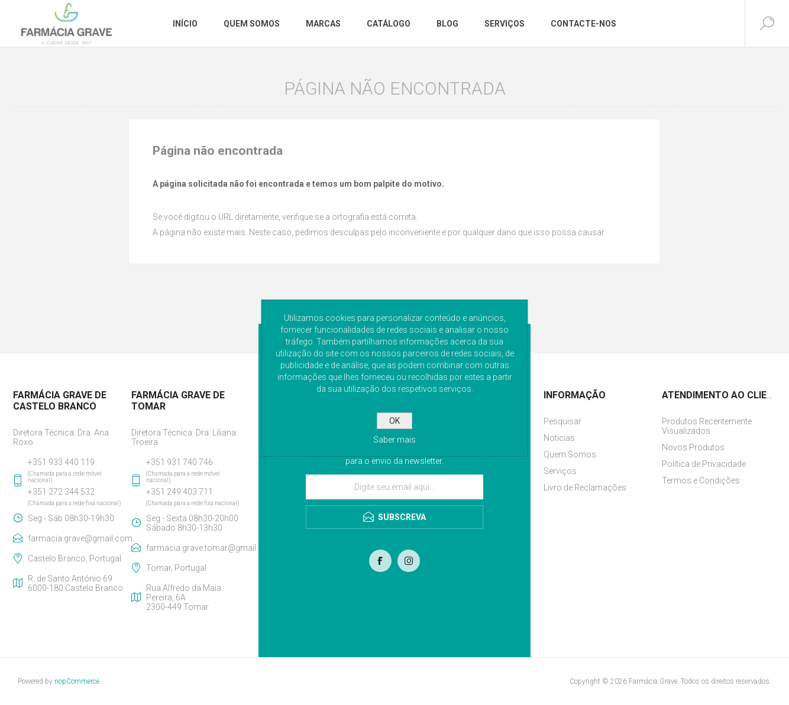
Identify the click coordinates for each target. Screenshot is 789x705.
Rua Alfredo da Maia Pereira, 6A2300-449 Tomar (183, 597)
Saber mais (394, 439)
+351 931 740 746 (179, 462)
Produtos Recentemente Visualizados (707, 426)
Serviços (560, 471)
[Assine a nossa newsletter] (394, 487)
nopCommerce (76, 681)
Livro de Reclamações (585, 487)
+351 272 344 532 (61, 491)
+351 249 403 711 (179, 491)
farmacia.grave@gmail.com (77, 538)
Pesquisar (562, 421)
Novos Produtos (693, 447)
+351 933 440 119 (61, 462)
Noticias (559, 438)
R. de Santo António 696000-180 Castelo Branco (75, 583)
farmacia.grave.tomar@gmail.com (195, 548)
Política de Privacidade (704, 464)
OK (394, 420)
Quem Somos (570, 454)
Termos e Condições (701, 480)
